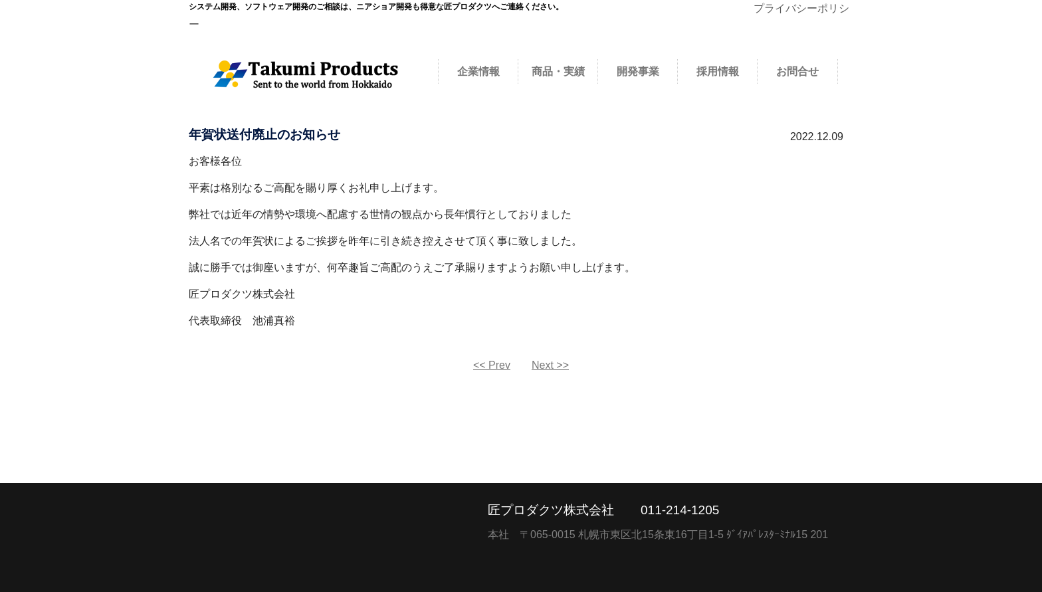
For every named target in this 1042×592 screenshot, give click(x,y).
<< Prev (491, 365)
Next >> (550, 365)
